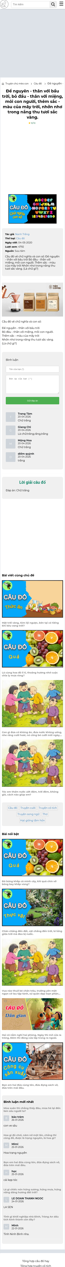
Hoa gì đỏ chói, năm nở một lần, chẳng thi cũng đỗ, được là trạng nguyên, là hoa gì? (30, 1139)
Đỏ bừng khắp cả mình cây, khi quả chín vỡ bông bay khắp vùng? (29, 886)
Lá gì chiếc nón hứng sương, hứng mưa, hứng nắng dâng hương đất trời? (32, 1194)
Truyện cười (27, 810)
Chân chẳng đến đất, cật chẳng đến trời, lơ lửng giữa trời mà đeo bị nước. (32, 935)
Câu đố (20, 238)
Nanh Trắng (22, 234)
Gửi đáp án (32, 403)
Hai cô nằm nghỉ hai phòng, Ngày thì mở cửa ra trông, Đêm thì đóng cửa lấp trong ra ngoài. (31, 1039)
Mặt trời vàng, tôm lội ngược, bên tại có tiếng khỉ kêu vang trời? (30, 627)
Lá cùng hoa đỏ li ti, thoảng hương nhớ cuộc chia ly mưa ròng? (30, 677)
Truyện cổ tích (48, 810)
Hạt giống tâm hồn (32, 823)
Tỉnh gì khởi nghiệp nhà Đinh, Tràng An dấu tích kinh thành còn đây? (31, 1221)
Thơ (45, 817)
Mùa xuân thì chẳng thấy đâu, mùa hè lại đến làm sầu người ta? (32, 1112)
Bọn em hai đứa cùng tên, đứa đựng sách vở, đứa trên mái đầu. (30, 1089)
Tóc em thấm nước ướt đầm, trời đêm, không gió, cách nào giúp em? (30, 796)
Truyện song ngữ (28, 817)
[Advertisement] (32, 41)
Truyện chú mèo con (17, 83)
